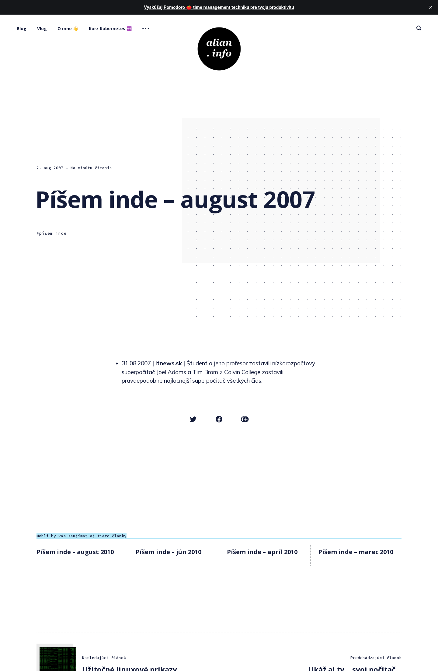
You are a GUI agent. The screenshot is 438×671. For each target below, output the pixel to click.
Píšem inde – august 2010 (75, 552)
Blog (21, 28)
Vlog (42, 28)
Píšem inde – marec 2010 (355, 552)
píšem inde (53, 233)
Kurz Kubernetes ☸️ (110, 28)
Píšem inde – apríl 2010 (262, 552)
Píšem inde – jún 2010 (168, 552)
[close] (431, 7)
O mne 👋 (67, 28)
